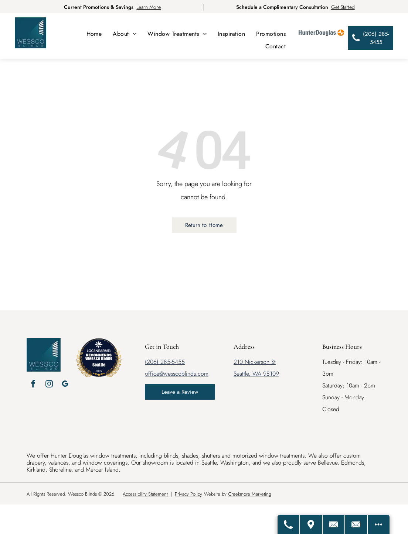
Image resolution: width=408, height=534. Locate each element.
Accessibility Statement (145, 493)
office (152, 373)
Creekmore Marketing (249, 493)
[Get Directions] (310, 524)
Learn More (148, 7)
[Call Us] (287, 524)
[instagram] (49, 384)
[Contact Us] (333, 524)
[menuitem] (94, 34)
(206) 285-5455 (165, 362)
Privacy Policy (188, 493)
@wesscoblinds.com (183, 373)
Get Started (343, 7)
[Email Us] (355, 524)
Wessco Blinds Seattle (98, 361)
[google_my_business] (65, 384)
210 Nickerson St (255, 362)
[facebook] (33, 384)
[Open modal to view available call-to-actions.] (378, 524)
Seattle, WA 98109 (256, 373)
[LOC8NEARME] (99, 349)
